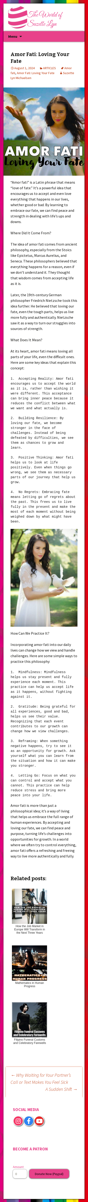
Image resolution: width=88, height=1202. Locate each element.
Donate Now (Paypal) (49, 1174)
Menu (12, 36)
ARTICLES (49, 68)
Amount (18, 1167)
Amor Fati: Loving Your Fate (36, 73)
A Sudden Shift (61, 1089)
